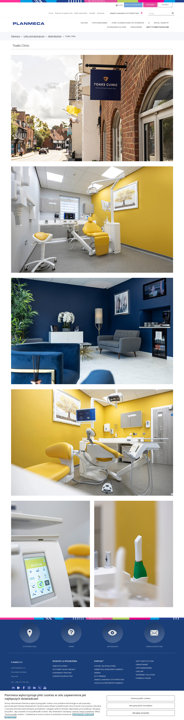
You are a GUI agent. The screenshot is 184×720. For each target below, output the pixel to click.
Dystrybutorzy (30, 646)
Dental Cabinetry (161, 23)
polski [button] (119, 5)
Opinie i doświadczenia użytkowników (128, 23)
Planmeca (15, 36)
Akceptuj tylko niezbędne (140, 705)
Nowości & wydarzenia (63, 13)
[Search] (172, 13)
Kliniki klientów (54, 36)
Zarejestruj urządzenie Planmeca (108, 669)
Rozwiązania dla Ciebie (116, 27)
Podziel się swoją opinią (105, 666)
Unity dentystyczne (145, 661)
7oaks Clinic (21, 45)
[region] (92, 705)
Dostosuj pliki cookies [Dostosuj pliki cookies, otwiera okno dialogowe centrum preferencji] (141, 698)
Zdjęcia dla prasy (60, 666)
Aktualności (112, 646)
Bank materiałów (80, 13)
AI (149, 23)
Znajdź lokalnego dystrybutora (124, 13)
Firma (51, 13)
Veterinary (150, 5)
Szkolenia (100, 13)
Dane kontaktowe (154, 646)
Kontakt (92, 13)
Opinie (71, 646)
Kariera (97, 673)
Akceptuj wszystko (140, 713)
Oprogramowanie (99, 23)
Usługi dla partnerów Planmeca (108, 683)
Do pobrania (100, 676)
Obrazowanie (136, 27)
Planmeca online (143, 678)
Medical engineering (133, 5)
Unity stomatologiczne (157, 27)
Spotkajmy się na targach (64, 669)
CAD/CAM (84, 23)
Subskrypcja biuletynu (63, 676)
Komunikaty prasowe (62, 673)
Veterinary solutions (145, 675)
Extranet (165, 5)
